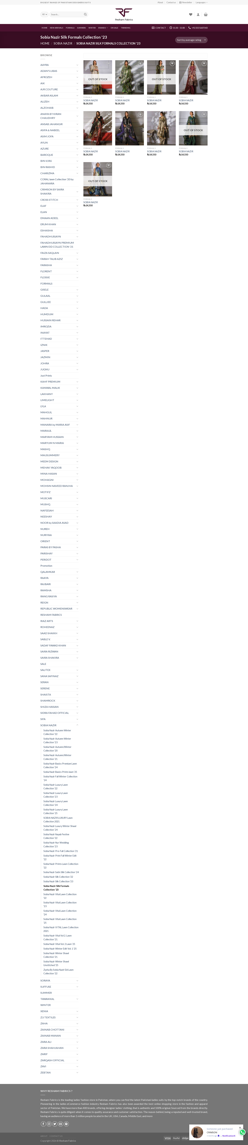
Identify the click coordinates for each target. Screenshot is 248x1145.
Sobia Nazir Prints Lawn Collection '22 (60, 866)
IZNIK (43, 344)
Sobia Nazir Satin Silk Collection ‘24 (61, 872)
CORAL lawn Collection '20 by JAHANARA (57, 181)
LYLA (43, 406)
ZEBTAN (45, 1072)
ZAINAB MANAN (50, 1035)
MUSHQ (45, 504)
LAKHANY (46, 393)
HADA (44, 307)
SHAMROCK (47, 700)
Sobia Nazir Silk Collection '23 (58, 881)
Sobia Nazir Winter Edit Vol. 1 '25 (60, 948)
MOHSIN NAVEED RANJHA (56, 485)
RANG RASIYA (48, 596)
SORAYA (45, 980)
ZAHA (44, 1023)
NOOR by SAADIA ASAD (54, 522)
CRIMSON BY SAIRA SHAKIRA (52, 191)
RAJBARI (45, 584)
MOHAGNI (47, 479)
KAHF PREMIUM (50, 381)
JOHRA (44, 363)
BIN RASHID (47, 166)
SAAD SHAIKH (48, 633)
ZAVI (43, 1066)
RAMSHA (45, 590)
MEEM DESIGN (49, 461)
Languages (202, 2)
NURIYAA (46, 534)
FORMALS (70, 28)
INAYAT (45, 332)
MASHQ (45, 449)
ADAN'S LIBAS (48, 70)
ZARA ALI (45, 1041)
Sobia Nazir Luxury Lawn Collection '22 (55, 786)
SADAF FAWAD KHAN (53, 645)
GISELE (44, 289)
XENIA (44, 1011)
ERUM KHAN (48, 224)
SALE (43, 663)
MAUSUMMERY (50, 455)
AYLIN (44, 142)
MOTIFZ (45, 492)
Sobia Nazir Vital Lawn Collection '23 (60, 904)
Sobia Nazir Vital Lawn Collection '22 (60, 896)
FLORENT (46, 271)
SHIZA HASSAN (49, 706)
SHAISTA (45, 694)
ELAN (43, 211)
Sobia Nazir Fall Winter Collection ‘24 (60, 778)
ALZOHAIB (46, 107)
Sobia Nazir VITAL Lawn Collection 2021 (60, 929)
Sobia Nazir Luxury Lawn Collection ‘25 (55, 811)
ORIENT (45, 541)
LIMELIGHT (47, 399)
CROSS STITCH (49, 199)
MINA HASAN (48, 473)
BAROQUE (46, 154)
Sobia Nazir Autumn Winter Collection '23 (57, 740)
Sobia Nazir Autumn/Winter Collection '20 (57, 749)
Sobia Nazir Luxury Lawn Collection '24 (55, 803)
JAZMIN (45, 357)
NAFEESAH (47, 510)
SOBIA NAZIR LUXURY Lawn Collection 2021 (58, 819)
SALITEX (45, 669)
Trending (125, 28)
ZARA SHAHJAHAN (52, 1047)
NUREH (45, 528)
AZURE (44, 148)
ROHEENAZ (47, 626)
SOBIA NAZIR (63, 43)
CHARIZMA (47, 173)
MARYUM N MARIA (52, 442)
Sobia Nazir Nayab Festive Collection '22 (56, 836)
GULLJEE (45, 301)
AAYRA (44, 64)
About (160, 2)
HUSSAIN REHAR (50, 320)
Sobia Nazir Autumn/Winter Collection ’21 (57, 757)
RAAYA (44, 577)
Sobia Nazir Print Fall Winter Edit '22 (60, 857)
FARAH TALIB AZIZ (51, 258)
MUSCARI (46, 498)
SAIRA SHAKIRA (49, 657)
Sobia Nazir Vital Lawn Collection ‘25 (60, 921)
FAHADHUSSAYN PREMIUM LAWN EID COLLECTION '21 (57, 244)
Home (44, 28)
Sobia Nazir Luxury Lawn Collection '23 (55, 795)
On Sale (114, 28)
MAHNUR (46, 418)
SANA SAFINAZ (49, 676)
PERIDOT (45, 559)
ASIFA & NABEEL (50, 130)
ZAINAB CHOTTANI (52, 1029)
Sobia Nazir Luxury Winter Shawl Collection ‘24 (59, 828)
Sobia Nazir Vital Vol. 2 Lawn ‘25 (59, 944)
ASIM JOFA (46, 136)
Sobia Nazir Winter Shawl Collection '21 (56, 955)
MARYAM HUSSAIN (52, 436)
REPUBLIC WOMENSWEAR (56, 608)
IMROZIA (45, 326)
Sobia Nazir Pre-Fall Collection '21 (60, 851)
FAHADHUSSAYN (50, 236)
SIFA (43, 718)
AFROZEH (46, 77)
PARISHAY (46, 553)
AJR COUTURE (49, 89)
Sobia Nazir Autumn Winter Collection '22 (57, 732)
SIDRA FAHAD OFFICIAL (54, 712)
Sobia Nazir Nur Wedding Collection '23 (56, 844)
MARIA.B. (46, 430)
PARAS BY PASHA (50, 547)
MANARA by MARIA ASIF (55, 424)
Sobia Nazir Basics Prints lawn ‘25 (60, 772)
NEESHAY (46, 516)
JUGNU (44, 369)
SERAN (44, 682)
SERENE (45, 688)
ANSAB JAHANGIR (51, 124)
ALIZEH (44, 101)
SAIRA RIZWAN (49, 651)
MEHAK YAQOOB (51, 467)
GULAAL (45, 295)
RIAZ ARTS (46, 620)
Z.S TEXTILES (48, 1017)
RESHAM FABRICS (51, 614)
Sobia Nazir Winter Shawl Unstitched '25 (56, 963)
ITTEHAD (46, 338)
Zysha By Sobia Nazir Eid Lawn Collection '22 (58, 971)
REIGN (44, 602)
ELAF (43, 205)
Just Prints (46, 375)
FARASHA (46, 265)
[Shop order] (191, 40)
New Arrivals (56, 28)
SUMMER (46, 992)
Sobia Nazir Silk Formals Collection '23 (56, 888)
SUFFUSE (45, 986)
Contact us (171, 2)
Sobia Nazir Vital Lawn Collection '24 (60, 912)
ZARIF (44, 1054)
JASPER (44, 350)
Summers (81, 28)
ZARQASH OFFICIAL (52, 1060)
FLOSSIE (45, 277)
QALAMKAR (47, 571)
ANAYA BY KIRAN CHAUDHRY (50, 116)
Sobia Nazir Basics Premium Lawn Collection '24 (60, 765)
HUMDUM (46, 314)
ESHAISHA (46, 230)
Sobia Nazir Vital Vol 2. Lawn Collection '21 (57, 937)
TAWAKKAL (47, 998)
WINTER (92, 28)
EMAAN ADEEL (49, 217)
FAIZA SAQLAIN (49, 252)
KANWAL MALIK (50, 387)
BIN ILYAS (46, 160)
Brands (103, 27)
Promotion (46, 565)
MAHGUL (46, 412)
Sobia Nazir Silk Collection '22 (58, 876)
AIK (42, 83)
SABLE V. (45, 639)
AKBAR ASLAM (49, 95)
